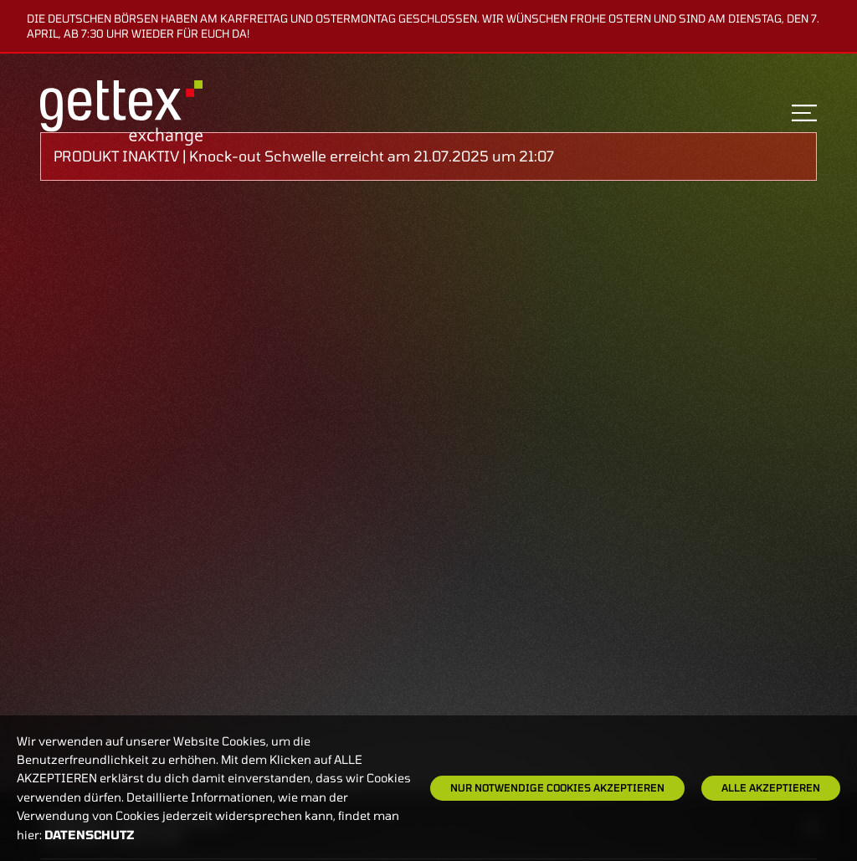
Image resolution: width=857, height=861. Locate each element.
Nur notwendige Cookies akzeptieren (557, 787)
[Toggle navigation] (804, 113)
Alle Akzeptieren (770, 787)
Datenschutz (89, 835)
